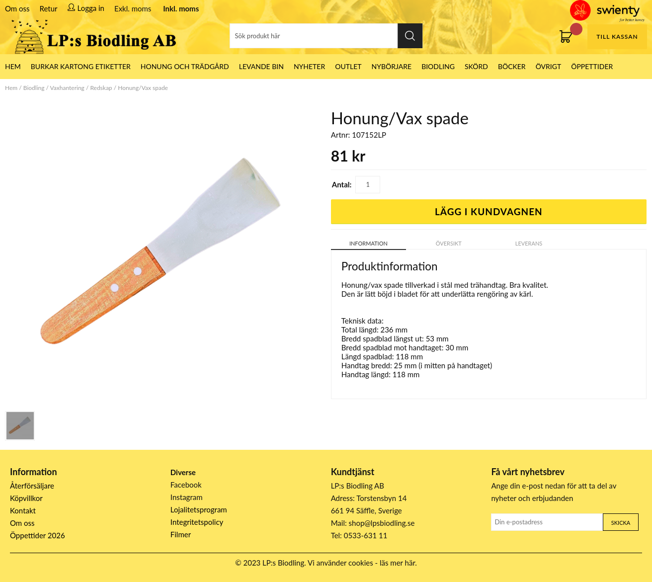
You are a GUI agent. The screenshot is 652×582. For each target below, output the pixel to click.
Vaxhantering (67, 87)
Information (368, 243)
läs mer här (397, 562)
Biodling (438, 66)
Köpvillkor (26, 498)
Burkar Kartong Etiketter (81, 66)
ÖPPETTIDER (592, 66)
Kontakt (23, 510)
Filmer (180, 534)
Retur (49, 8)
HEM (13, 66)
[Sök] (326, 35)
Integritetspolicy (197, 521)
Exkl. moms (132, 8)
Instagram (186, 497)
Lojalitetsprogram (198, 509)
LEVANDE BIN (261, 66)
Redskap (101, 87)
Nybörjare (392, 66)
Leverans (529, 243)
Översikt (449, 243)
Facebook (186, 484)
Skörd (476, 66)
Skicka (620, 522)
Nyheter (309, 66)
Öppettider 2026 (37, 535)
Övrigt (549, 66)
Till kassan (617, 36)
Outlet (348, 66)
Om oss (17, 8)
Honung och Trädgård (185, 66)
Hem (11, 87)
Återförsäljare (32, 485)
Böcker (512, 66)
